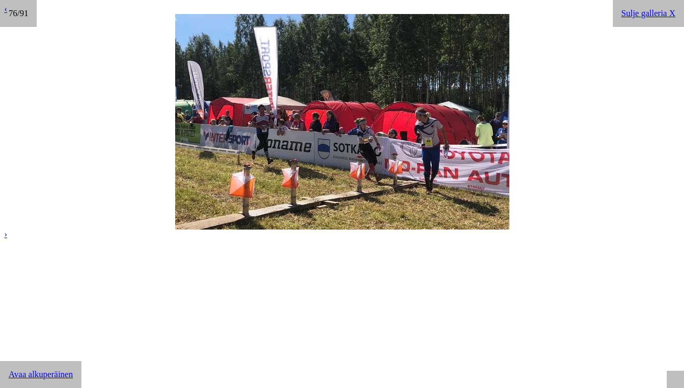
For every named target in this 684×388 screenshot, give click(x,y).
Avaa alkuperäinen (41, 374)
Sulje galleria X (648, 13)
